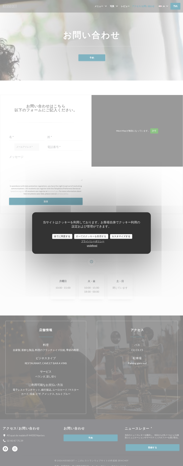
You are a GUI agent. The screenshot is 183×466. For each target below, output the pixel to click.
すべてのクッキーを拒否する (91, 236)
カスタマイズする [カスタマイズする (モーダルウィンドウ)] (121, 236)
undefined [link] (92, 245)
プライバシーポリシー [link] (92, 241)
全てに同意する (62, 236)
